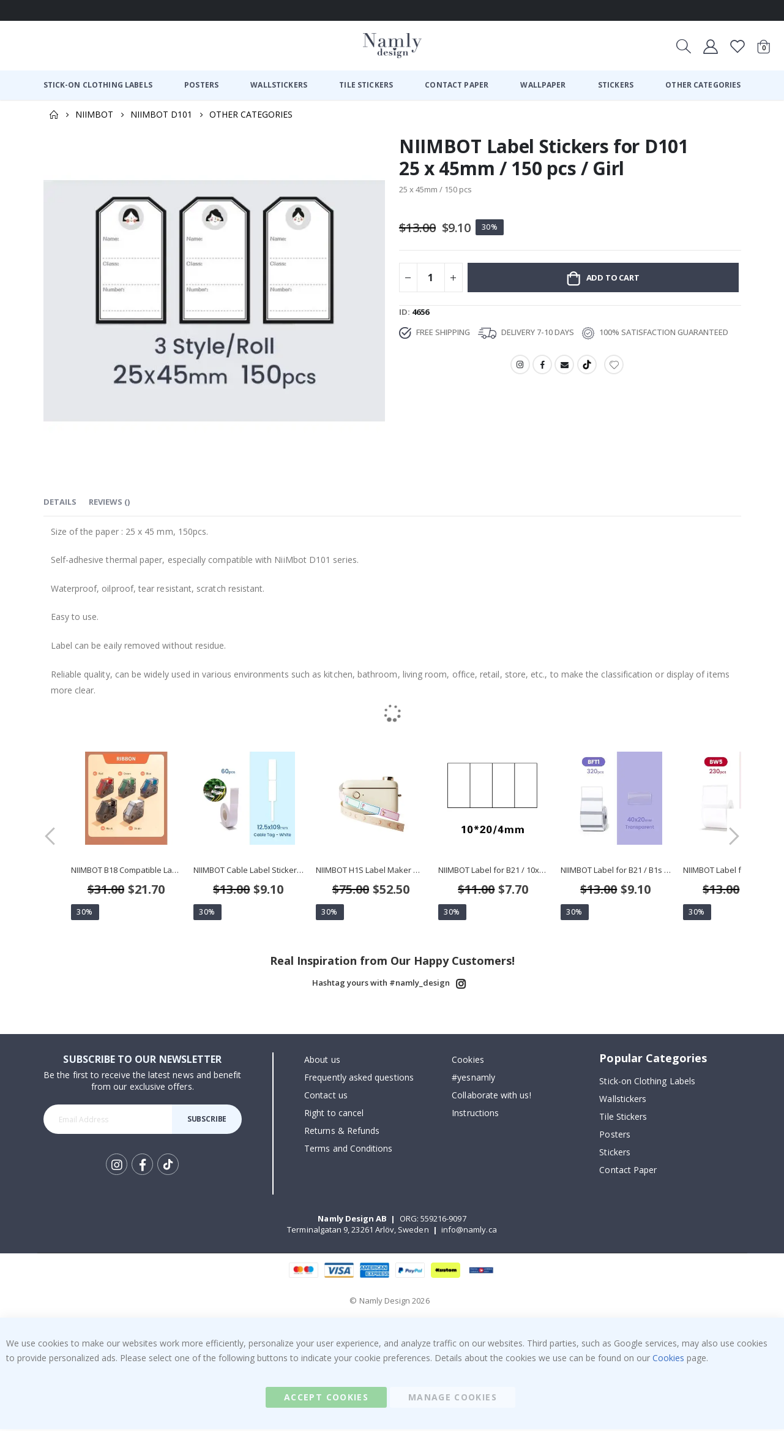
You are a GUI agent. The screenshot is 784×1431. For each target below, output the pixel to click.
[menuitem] (97, 85)
